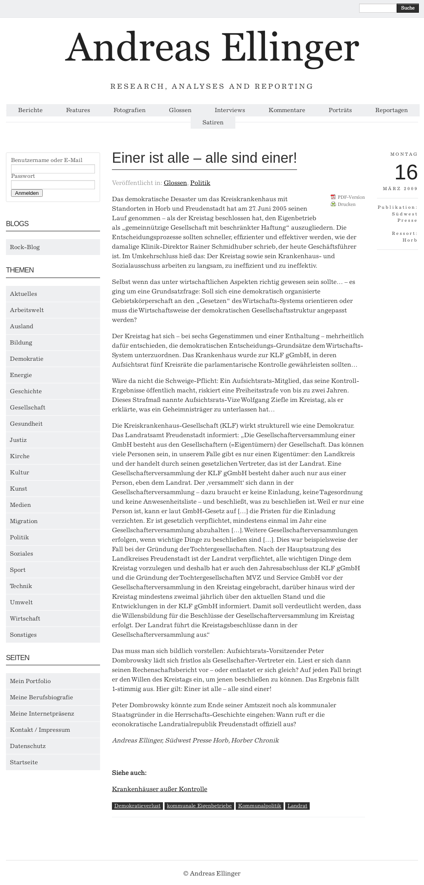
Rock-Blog (25, 247)
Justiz (18, 439)
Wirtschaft (25, 618)
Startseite (24, 762)
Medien (20, 504)
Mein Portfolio (30, 681)
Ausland (21, 326)
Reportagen (391, 110)
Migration (24, 521)
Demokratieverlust (137, 806)
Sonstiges (23, 634)
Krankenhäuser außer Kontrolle (159, 789)
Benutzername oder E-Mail (47, 160)
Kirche (20, 456)
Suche (408, 8)
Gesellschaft (27, 407)
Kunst (18, 488)
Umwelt (21, 602)
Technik (21, 586)
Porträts (340, 110)
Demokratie (27, 358)
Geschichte (26, 391)
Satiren (213, 123)
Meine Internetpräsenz (42, 713)
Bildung (21, 342)
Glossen (180, 110)
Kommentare (287, 110)
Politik (19, 537)
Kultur (19, 472)
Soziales (21, 553)
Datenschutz (28, 746)
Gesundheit (26, 423)
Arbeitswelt (27, 310)
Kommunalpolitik (259, 806)
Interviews (230, 110)
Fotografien (130, 110)
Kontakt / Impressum (40, 729)
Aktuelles (23, 293)
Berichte (30, 110)
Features (78, 110)
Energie (21, 375)
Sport (18, 569)
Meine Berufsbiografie (41, 697)
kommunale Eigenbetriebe (199, 806)
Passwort (23, 176)
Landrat (297, 806)
